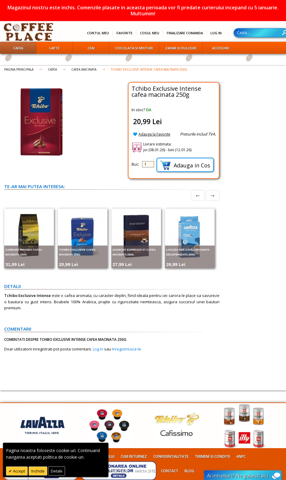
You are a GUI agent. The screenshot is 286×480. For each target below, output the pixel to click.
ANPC (241, 456)
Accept (18, 471)
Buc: (135, 164)
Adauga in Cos (185, 165)
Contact (169, 470)
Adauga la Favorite (154, 134)
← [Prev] (198, 195)
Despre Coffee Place (110, 470)
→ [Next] (213, 195)
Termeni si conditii (212, 456)
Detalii (56, 471)
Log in (98, 349)
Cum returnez (134, 456)
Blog (189, 470)
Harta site (145, 470)
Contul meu (98, 33)
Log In (216, 33)
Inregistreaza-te (126, 349)
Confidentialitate (170, 456)
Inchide (38, 471)
